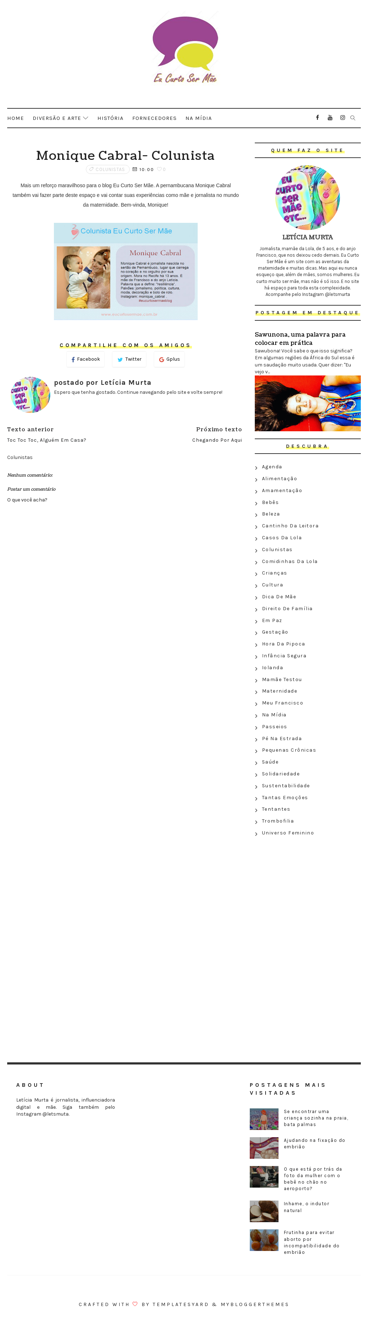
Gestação (275, 632)
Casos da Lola (282, 538)
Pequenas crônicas (289, 750)
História (110, 118)
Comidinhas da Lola (290, 561)
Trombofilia (278, 821)
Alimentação (280, 479)
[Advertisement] (308, 891)
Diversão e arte (57, 118)
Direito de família (287, 609)
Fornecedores (154, 118)
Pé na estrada (282, 738)
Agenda (272, 467)
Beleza (271, 514)
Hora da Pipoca (283, 644)
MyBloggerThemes (255, 1304)
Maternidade (280, 691)
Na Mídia (274, 715)
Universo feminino (288, 833)
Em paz (272, 620)
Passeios (275, 727)
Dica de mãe (279, 597)
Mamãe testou (282, 679)
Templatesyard (181, 1304)
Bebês (270, 502)
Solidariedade (281, 774)
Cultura (273, 585)
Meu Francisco (283, 703)
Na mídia (198, 118)
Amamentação (282, 490)
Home (15, 118)
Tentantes (276, 809)
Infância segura (284, 656)
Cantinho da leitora (290, 526)
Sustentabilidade (286, 786)
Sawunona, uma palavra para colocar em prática (300, 338)
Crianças (275, 573)
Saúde (270, 762)
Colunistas (110, 169)
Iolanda (273, 668)
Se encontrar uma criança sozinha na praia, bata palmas (316, 1118)
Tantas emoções (285, 797)
